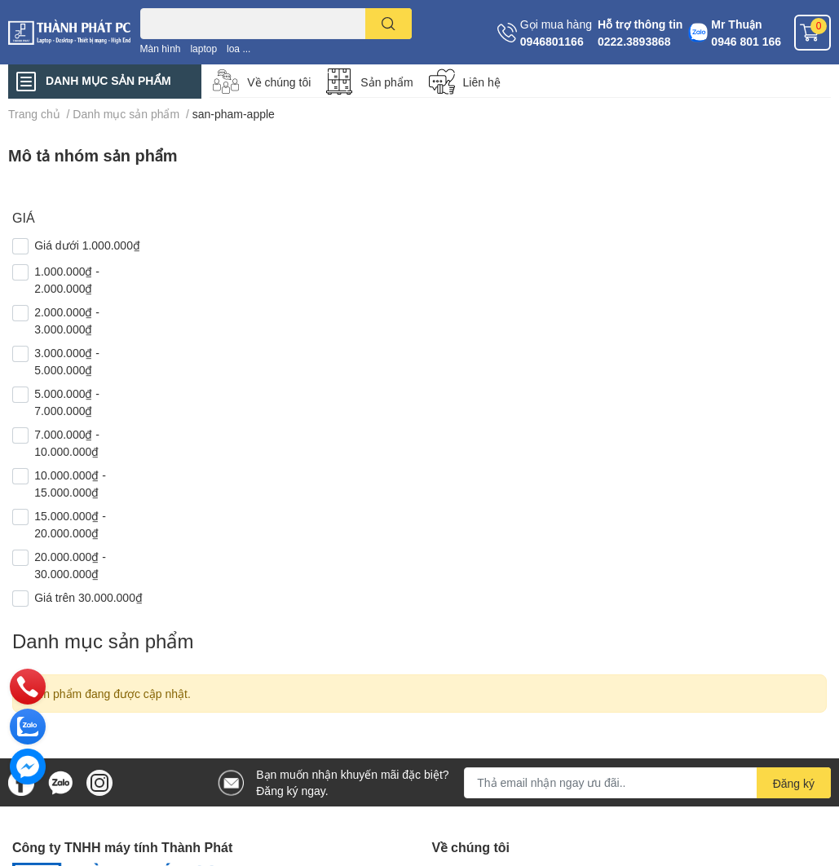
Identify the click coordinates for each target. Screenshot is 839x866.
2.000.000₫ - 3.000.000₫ (66, 320)
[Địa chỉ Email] (647, 782)
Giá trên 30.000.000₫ (88, 597)
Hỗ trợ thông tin (640, 24)
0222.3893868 (634, 41)
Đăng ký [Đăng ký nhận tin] (794, 783)
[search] (388, 23)
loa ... (238, 48)
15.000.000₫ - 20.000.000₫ (70, 524)
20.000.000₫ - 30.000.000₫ (70, 565)
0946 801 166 (746, 41)
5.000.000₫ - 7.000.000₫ (66, 402)
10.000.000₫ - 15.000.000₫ (70, 483)
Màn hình (160, 48)
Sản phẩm (386, 82)
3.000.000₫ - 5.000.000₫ (66, 361)
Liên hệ (482, 82)
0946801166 (552, 41)
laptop (203, 48)
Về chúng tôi (279, 82)
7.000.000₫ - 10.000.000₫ (66, 442)
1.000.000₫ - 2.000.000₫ (66, 279)
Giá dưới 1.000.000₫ (87, 245)
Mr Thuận (736, 24)
